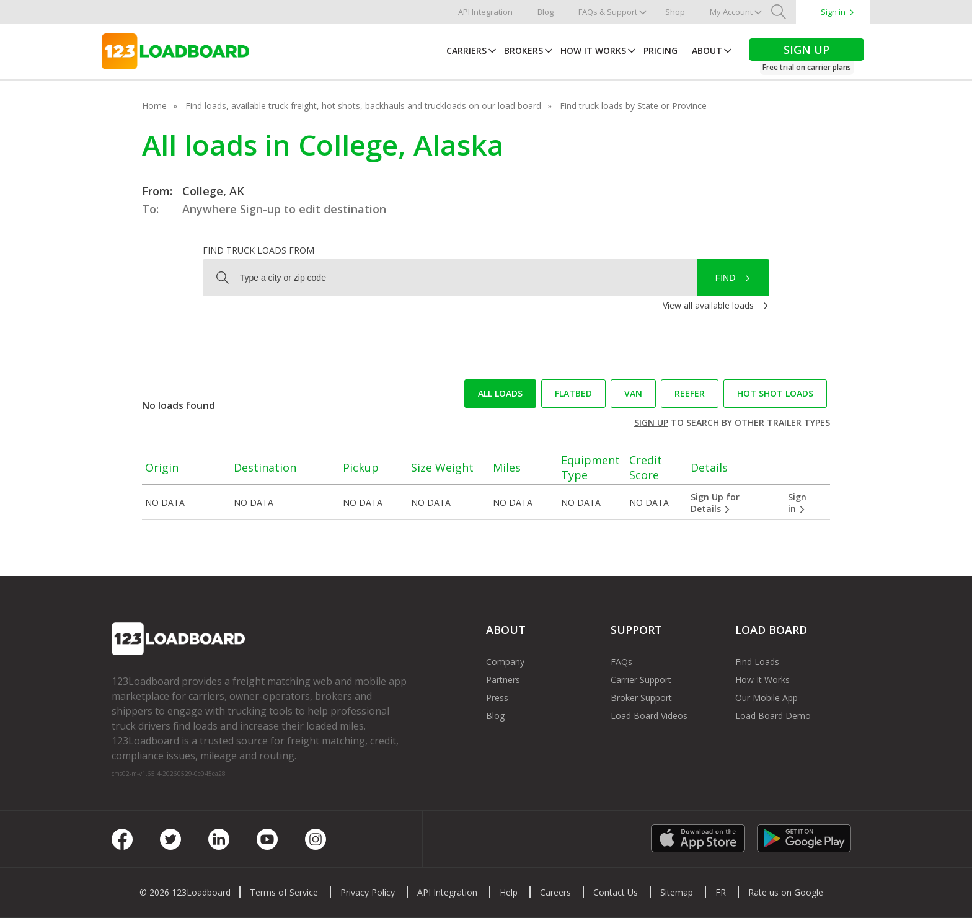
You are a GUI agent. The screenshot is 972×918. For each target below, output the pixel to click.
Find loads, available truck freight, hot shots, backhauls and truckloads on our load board (363, 106)
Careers (555, 892)
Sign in (833, 11)
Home (154, 106)
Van (633, 393)
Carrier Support (641, 680)
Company (505, 662)
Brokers (523, 50)
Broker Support (641, 698)
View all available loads (708, 305)
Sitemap (676, 892)
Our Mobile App (766, 698)
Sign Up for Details (715, 502)
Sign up (651, 422)
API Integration (485, 11)
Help (509, 892)
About (707, 50)
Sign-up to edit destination (313, 208)
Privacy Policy (367, 892)
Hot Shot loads (775, 393)
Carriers (466, 50)
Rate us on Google (785, 892)
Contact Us (615, 892)
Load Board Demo (773, 716)
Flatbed (573, 393)
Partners (503, 680)
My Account (731, 11)
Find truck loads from (258, 250)
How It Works (593, 50)
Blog (545, 11)
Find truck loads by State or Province (633, 106)
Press (497, 698)
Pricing (660, 50)
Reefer (689, 393)
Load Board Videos (649, 716)
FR (720, 892)
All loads (500, 393)
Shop (675, 11)
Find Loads (757, 662)
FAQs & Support (607, 11)
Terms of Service (284, 892)
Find (725, 278)
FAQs (621, 662)
